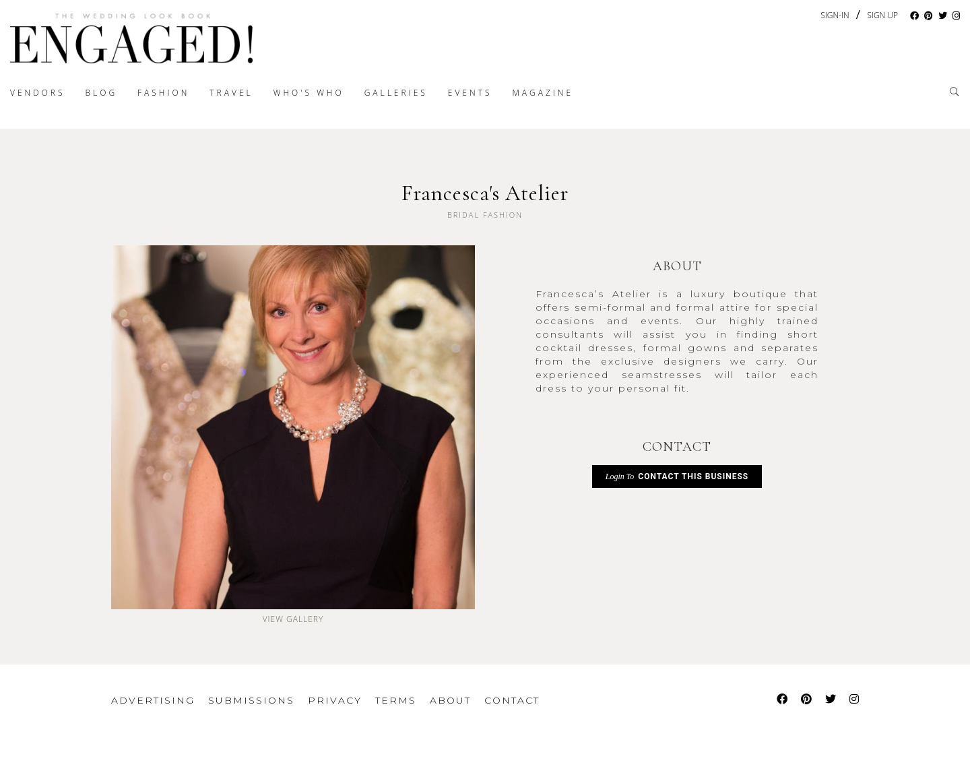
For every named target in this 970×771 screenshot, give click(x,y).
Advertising (153, 700)
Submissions (251, 700)
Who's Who (308, 92)
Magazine (542, 92)
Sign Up (882, 15)
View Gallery (293, 619)
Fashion (163, 92)
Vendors (37, 92)
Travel (231, 92)
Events (470, 92)
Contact (512, 700)
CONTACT (677, 447)
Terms (395, 700)
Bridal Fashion (485, 215)
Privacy (335, 700)
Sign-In (834, 15)
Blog (102, 92)
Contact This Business (677, 476)
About (450, 700)
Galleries (396, 92)
